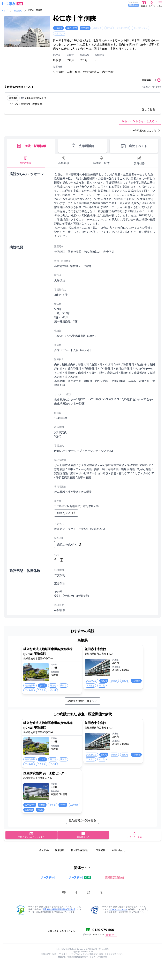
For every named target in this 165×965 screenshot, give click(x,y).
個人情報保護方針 (80, 850)
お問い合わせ (118, 850)
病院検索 (18, 10)
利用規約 (59, 850)
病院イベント (134, 146)
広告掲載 (100, 850)
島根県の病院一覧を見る (82, 701)
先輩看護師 (82, 146)
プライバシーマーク (118, 909)
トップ (4, 10)
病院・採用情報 (31, 146)
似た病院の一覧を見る (82, 820)
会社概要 (44, 850)
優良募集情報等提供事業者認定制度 (59, 909)
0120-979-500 (103, 929)
